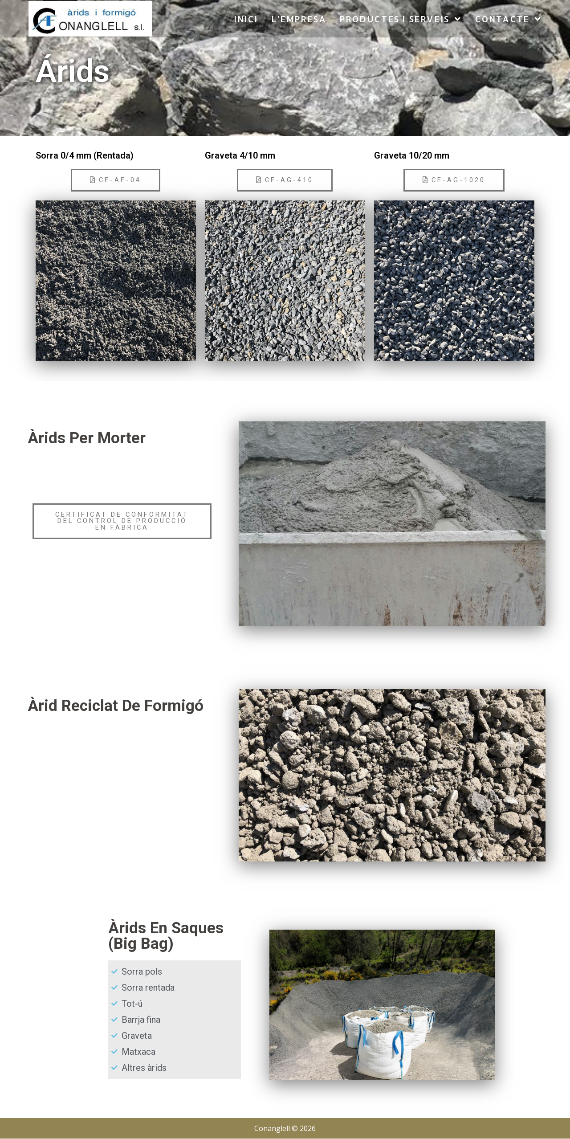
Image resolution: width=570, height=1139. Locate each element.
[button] (116, 180)
